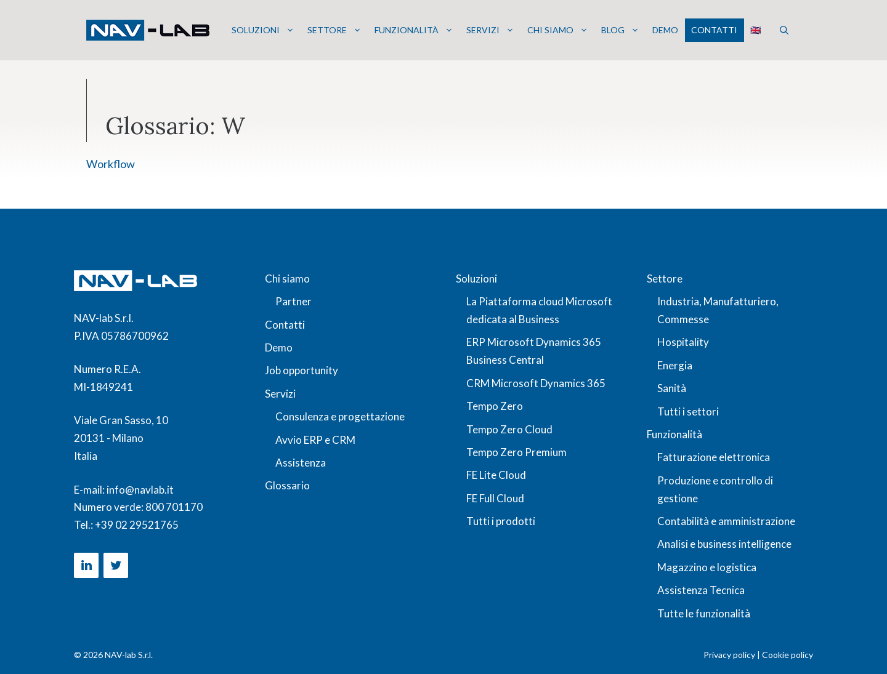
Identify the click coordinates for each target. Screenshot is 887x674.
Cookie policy (787, 654)
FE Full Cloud (495, 498)
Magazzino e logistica (706, 567)
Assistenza (300, 462)
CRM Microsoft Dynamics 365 (536, 383)
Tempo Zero (494, 405)
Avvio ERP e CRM (315, 439)
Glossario (287, 485)
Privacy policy (729, 654)
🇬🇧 (755, 30)
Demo (665, 30)
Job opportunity (301, 370)
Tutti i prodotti (500, 521)
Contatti (714, 30)
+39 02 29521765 (137, 524)
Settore (334, 30)
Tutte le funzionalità (703, 613)
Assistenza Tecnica (701, 590)
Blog (620, 30)
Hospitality (683, 341)
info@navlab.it (140, 489)
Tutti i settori (688, 411)
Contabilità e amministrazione (726, 521)
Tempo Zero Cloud (509, 429)
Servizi (490, 30)
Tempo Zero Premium (516, 452)
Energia (674, 365)
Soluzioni (263, 30)
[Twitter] (115, 565)
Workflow (110, 164)
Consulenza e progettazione (340, 416)
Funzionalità (414, 30)
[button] (784, 30)
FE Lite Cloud (496, 474)
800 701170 (174, 506)
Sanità (671, 388)
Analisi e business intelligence (724, 543)
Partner (293, 301)
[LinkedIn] (86, 565)
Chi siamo (557, 30)
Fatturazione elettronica (713, 457)
